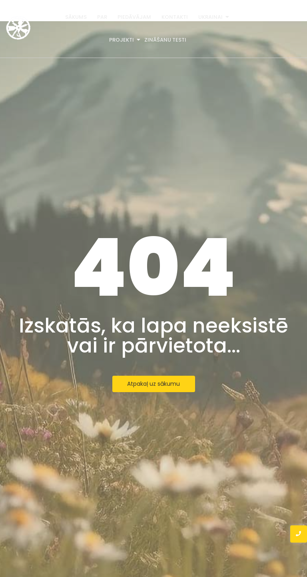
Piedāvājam (134, 17)
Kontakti (174, 17)
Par (102, 17)
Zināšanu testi (165, 40)
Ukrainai (211, 17)
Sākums (76, 17)
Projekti (122, 40)
